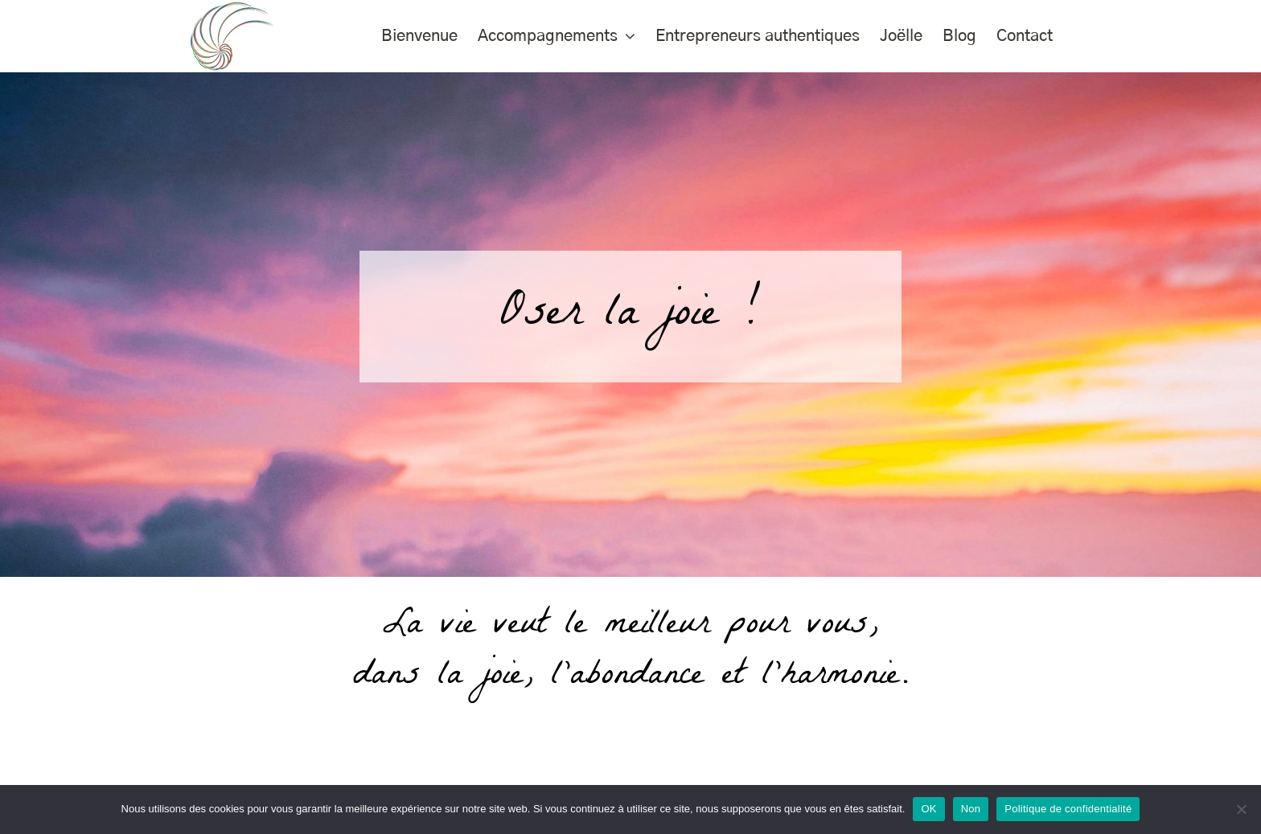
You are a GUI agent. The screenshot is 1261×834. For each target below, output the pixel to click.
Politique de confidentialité (1068, 809)
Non (971, 809)
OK (928, 809)
